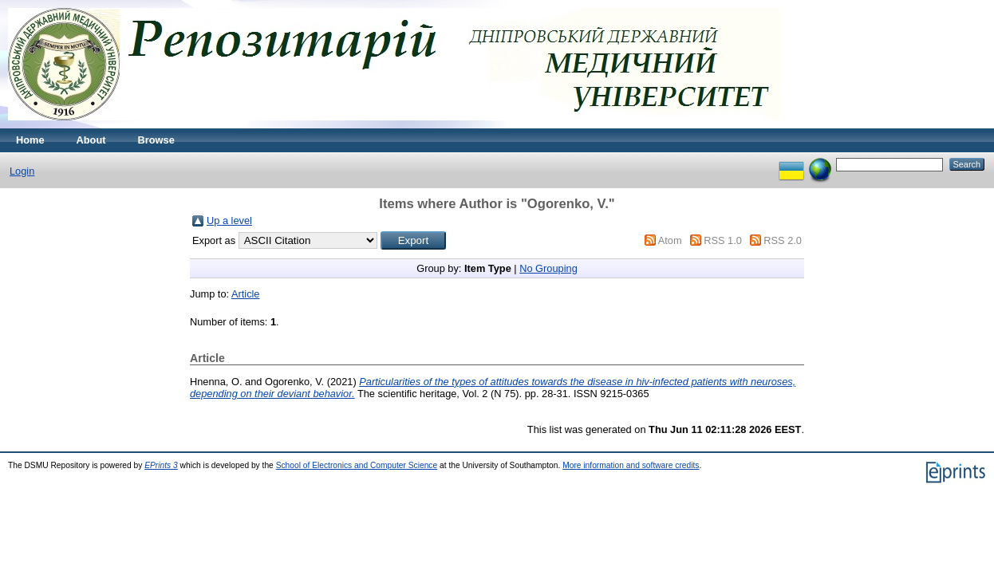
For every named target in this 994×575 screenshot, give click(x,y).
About (91, 140)
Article (245, 294)
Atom (670, 240)
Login (22, 171)
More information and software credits (630, 465)
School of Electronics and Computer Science (357, 465)
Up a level (229, 220)
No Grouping (548, 268)
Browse (156, 140)
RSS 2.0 (782, 240)
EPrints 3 (161, 465)
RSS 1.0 (723, 240)
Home (30, 140)
